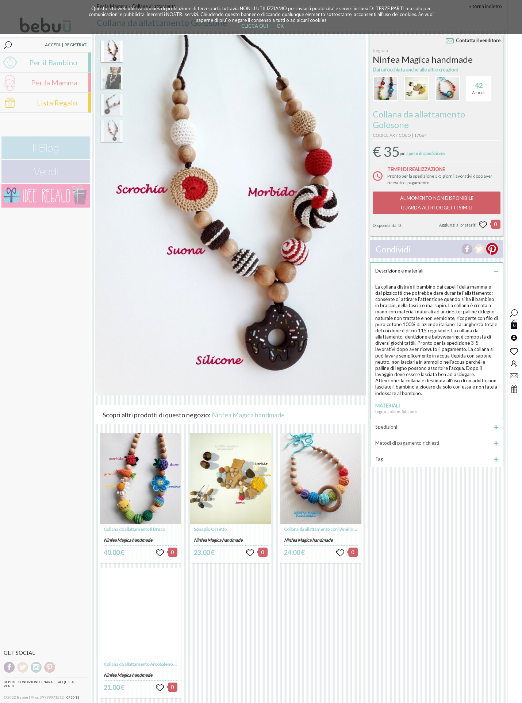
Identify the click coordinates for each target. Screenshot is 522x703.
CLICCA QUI (254, 26)
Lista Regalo (57, 102)
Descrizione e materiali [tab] (436, 271)
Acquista (66, 682)
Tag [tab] (436, 459)
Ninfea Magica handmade (248, 415)
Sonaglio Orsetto (210, 529)
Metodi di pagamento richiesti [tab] (436, 443)
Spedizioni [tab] (436, 427)
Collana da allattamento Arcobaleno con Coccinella (153, 664)
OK (280, 26)
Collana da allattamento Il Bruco (134, 529)
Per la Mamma (54, 82)
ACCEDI (52, 44)
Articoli (478, 85)
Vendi (9, 686)
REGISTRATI (76, 44)
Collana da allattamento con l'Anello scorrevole (329, 529)
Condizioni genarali (36, 682)
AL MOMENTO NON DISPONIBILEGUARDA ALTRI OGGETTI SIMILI (436, 202)
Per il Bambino (53, 62)
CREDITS (72, 697)
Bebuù (9, 682)
